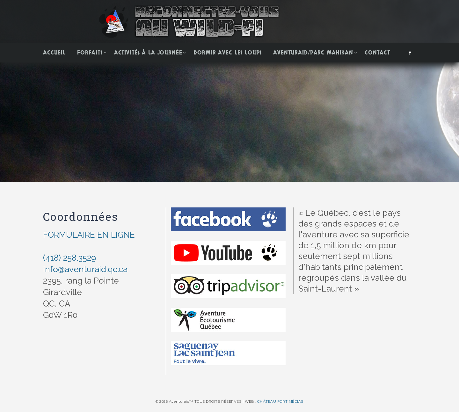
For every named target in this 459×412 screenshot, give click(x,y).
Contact (377, 52)
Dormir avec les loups (227, 52)
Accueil (54, 52)
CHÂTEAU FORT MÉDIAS (280, 401)
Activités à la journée (148, 52)
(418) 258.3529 (69, 258)
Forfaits (90, 52)
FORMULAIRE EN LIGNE (89, 235)
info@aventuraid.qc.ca (85, 269)
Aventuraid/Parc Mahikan (313, 52)
